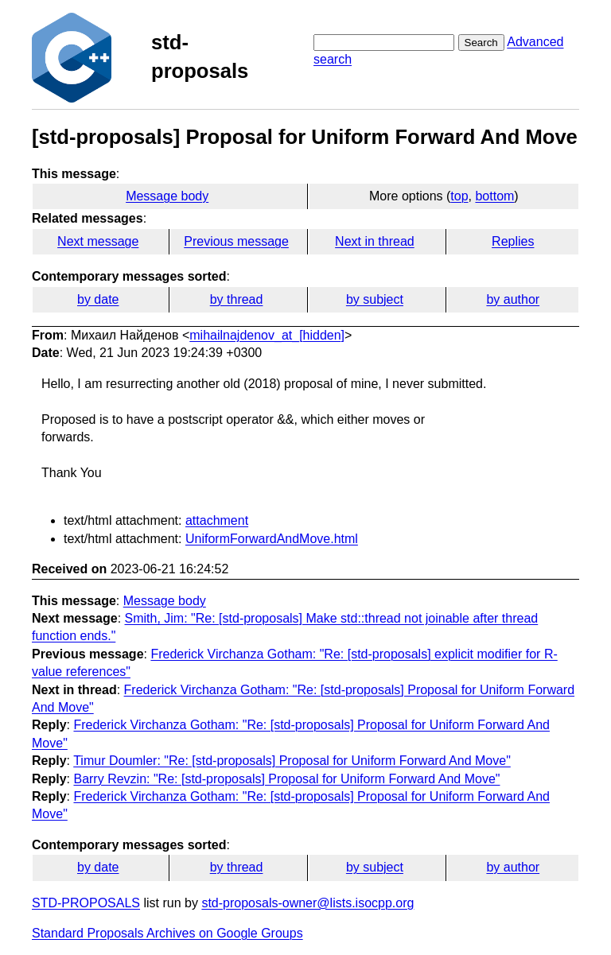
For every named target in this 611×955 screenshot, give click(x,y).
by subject (374, 299)
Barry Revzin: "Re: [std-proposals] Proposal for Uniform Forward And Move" (286, 779)
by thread (236, 299)
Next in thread (374, 241)
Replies (513, 241)
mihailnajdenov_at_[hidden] (266, 335)
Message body (167, 196)
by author (512, 299)
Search (481, 43)
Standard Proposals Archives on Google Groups (167, 933)
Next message (97, 241)
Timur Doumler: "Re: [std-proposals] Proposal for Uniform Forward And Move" (292, 760)
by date (98, 299)
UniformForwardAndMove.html (271, 538)
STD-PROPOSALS (86, 903)
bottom (494, 196)
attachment (216, 520)
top (459, 196)
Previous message (236, 241)
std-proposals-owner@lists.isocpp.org (307, 903)
